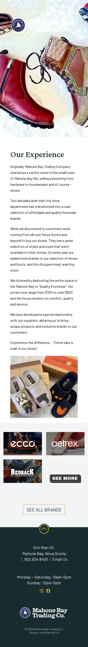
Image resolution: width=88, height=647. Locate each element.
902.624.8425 (36, 559)
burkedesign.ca (49, 632)
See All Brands (44, 509)
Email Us (59, 559)
